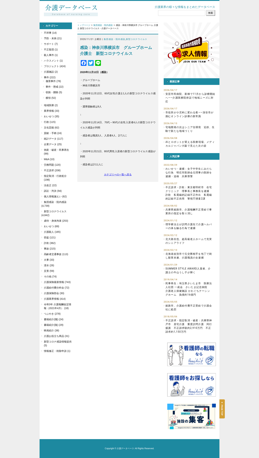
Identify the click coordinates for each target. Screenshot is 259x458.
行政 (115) (50, 122)
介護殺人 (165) (52, 231)
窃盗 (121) (50, 237)
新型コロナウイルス (136, 39)
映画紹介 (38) (51, 330)
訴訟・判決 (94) (53, 190)
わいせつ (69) (51, 226)
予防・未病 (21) (53, 38)
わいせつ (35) (51, 116)
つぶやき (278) (52, 313)
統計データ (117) (53, 138)
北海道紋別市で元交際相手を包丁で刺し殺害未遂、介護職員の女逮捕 (188, 255)
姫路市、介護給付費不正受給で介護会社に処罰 (188, 307)
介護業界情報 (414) (55, 298)
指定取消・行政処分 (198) (55, 177)
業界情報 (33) (51, 110)
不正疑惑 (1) (51, 49)
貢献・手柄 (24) (53, 133)
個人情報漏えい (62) (55, 196)
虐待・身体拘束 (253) (56, 220)
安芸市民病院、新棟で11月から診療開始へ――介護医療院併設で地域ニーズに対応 (190, 97)
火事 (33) (49, 259)
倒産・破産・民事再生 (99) (56, 151)
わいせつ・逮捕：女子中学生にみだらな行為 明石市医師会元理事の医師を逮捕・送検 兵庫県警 (188, 172)
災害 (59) (49, 270)
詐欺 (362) (50, 243)
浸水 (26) (49, 265)
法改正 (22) (50, 185)
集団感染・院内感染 (103, 25)
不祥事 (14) (50, 32)
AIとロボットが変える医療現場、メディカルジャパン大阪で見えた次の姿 (190, 143)
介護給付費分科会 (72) (56, 287)
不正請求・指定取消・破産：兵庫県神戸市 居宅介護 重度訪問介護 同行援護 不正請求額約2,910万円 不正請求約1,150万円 (188, 326)
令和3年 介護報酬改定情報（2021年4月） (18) (57, 306)
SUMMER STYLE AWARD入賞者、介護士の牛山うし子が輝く (188, 270)
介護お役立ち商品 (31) (56, 336)
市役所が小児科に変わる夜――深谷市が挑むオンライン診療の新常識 (189, 114)
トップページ (83, 25)
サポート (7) (51, 43)
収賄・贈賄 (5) (54, 92)
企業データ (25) (53, 144)
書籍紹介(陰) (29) (53, 324)
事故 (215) (50, 248)
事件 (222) (50, 77)
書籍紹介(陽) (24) (53, 319)
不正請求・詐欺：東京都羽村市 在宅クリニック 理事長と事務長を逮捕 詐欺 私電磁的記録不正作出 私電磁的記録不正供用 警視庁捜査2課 (188, 193)
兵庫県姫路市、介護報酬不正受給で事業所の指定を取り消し (188, 211)
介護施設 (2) (51, 71)
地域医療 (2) (51, 105)
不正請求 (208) (52, 170)
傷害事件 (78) (53, 81)
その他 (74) (50, 276)
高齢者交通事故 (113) (56, 254)
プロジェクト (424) (55, 66)
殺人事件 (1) (51, 55)
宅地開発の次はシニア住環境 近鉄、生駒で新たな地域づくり (190, 129)
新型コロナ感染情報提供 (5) (58, 343)
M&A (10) (49, 159)
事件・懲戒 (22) (54, 86)
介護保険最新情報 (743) (57, 282)
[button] (191, 50)
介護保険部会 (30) (54, 293)
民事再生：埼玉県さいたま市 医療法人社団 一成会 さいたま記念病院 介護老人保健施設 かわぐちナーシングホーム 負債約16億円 (188, 289)
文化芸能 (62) (51, 127)
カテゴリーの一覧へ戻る (118, 174)
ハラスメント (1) (53, 60)
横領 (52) (51, 97)
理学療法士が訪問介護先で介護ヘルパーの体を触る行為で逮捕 (188, 226)
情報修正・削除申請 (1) (57, 351)
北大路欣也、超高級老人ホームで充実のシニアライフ (188, 241)
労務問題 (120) (52, 164)
